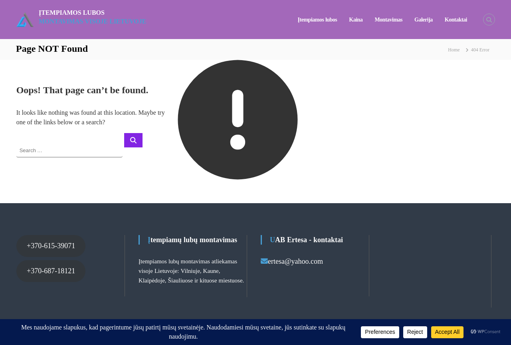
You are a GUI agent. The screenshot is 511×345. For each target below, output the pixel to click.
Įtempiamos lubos (72, 12)
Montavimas (388, 19)
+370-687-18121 (51, 271)
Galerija (423, 19)
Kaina (355, 19)
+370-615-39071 (51, 245)
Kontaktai (456, 19)
